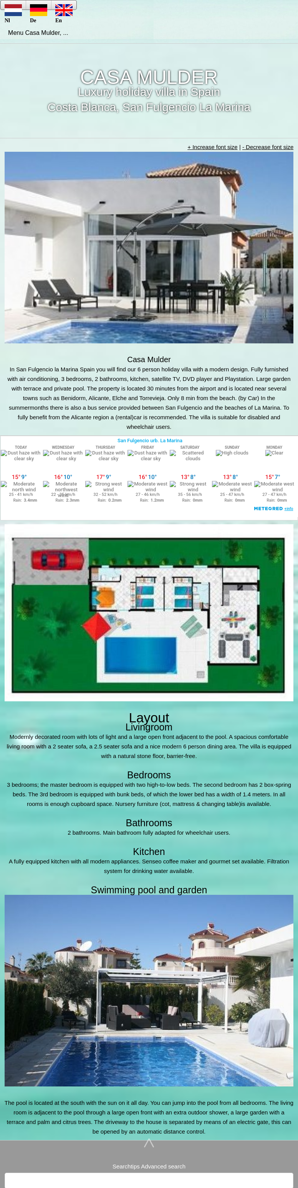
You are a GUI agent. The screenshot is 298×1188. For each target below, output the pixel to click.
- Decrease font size (267, 147)
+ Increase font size (212, 147)
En (64, 7)
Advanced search (163, 1166)
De (38, 7)
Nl (13, 7)
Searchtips (126, 1166)
